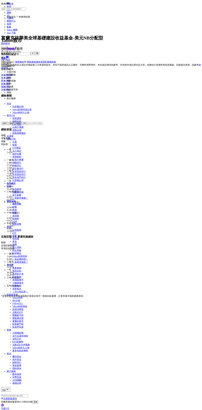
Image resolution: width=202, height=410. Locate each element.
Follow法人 (17, 303)
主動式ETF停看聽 (21, 345)
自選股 (10, 136)
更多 (5, 389)
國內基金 (16, 356)
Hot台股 (16, 300)
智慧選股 (16, 118)
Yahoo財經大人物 (20, 112)
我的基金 (16, 368)
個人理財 (16, 247)
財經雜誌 (16, 253)
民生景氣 (16, 250)
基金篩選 (16, 365)
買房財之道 (18, 274)
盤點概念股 (18, 318)
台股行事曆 (18, 127)
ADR (14, 221)
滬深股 (15, 216)
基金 (9, 353)
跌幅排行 (16, 165)
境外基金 (16, 359)
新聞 (9, 227)
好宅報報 (16, 277)
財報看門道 (18, 324)
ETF (14, 233)
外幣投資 (16, 377)
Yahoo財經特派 (19, 256)
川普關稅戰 (18, 333)
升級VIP (5, 408)
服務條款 (19, 62)
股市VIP (11, 115)
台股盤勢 (16, 230)
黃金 (14, 241)
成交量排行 (18, 168)
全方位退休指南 (20, 336)
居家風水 (16, 288)
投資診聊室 (18, 309)
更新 (35, 402)
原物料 (15, 219)
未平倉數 (16, 195)
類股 (14, 145)
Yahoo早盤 (17, 297)
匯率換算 (16, 374)
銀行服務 (11, 371)
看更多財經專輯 (20, 350)
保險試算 (16, 383)
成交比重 (16, 154)
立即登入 (5, 59)
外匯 (14, 207)
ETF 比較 (16, 124)
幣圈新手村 (18, 315)
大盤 (14, 142)
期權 (9, 186)
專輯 (9, 330)
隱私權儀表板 (49, 62)
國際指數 (16, 204)
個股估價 (16, 130)
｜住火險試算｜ (20, 291)
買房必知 (16, 271)
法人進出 (16, 151)
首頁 (9, 103)
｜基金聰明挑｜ (20, 259)
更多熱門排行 (19, 177)
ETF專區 (16, 148)
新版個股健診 (19, 133)
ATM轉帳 (17, 380)
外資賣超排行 (19, 174)
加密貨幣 (16, 224)
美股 (14, 210)
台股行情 (11, 139)
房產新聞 (16, 268)
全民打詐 (16, 339)
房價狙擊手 (18, 280)
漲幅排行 (16, 162)
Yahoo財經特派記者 (22, 109)
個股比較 (16, 121)
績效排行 (16, 362)
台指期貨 (16, 189)
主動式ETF (17, 312)
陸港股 (15, 238)
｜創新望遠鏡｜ (20, 262)
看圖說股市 (18, 321)
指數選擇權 (18, 192)
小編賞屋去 (18, 283)
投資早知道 (18, 327)
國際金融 (11, 201)
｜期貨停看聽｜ (20, 198)
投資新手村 (12, 294)
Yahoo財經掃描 (19, 306)
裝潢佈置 (16, 286)
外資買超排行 (19, 171)
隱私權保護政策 (35, 62)
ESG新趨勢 (17, 342)
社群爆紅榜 (18, 106)
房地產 (10, 265)
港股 (14, 213)
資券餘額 (16, 157)
